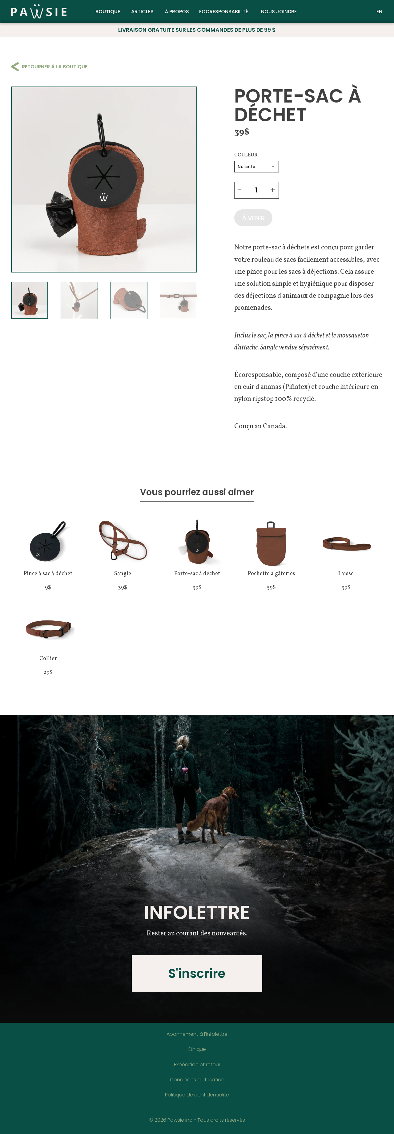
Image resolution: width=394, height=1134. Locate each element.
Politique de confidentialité (197, 1094)
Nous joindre (279, 11)
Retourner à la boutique (49, 66)
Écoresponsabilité (223, 11)
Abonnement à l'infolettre (197, 1034)
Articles (142, 11)
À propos (177, 11)
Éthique (197, 1049)
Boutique (107, 11)
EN (379, 11)
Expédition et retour (197, 1064)
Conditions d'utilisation (197, 1079)
